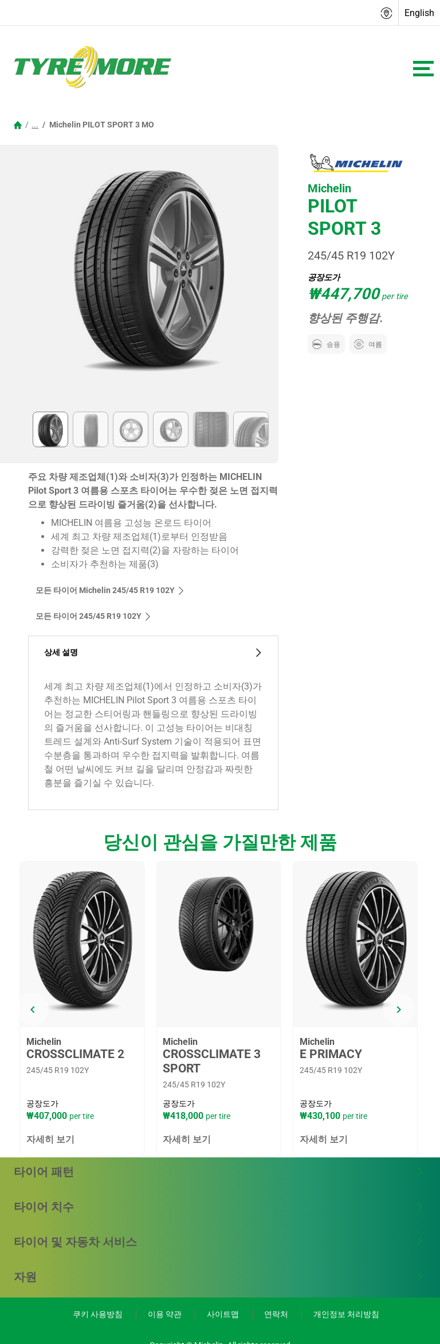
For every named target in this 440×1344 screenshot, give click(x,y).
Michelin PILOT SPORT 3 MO (101, 124)
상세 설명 (153, 652)
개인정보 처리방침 (346, 1314)
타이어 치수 (218, 1207)
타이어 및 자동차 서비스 (218, 1242)
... (35, 124)
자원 (218, 1277)
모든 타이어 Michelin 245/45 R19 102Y (110, 590)
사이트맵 (224, 1314)
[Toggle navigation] (423, 68)
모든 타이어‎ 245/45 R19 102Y (94, 616)
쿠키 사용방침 (98, 1314)
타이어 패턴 (218, 1172)
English (419, 12)
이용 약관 (165, 1314)
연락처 (277, 1314)
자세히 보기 (50, 1139)
